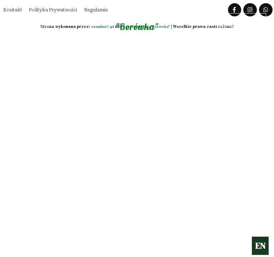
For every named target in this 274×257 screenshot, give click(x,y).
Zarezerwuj (240, 20)
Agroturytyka (134, 22)
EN (260, 246)
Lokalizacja (30, 20)
